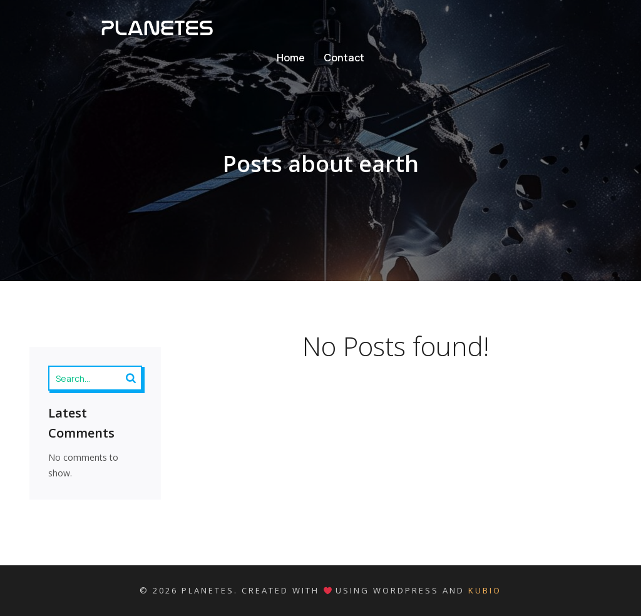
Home (291, 57)
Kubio (484, 590)
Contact (344, 57)
